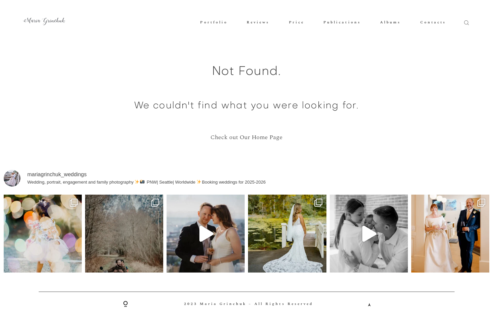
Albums (390, 22)
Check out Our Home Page (246, 137)
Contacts (433, 22)
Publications (342, 22)
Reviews (258, 22)
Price (296, 22)
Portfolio (213, 22)
